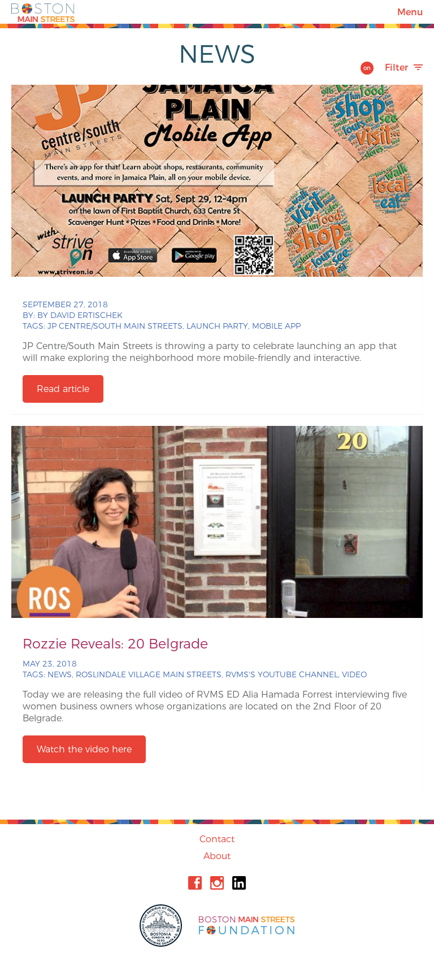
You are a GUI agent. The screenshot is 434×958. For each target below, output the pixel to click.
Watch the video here (84, 749)
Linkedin (239, 883)
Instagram (217, 883)
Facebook (195, 883)
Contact (217, 839)
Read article (63, 389)
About (217, 856)
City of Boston (162, 925)
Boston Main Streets (43, 12)
